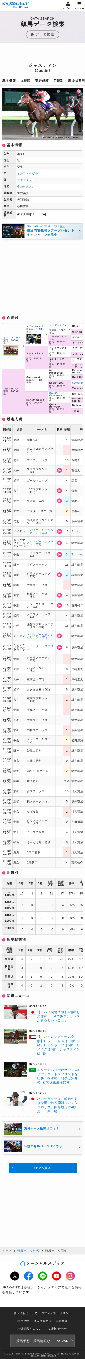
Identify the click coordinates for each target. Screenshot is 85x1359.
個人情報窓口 (42, 1321)
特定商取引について (31, 1328)
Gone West (25, 186)
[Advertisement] (43, 54)
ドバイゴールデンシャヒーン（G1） (40, 531)
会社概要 (62, 1321)
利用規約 (23, 1321)
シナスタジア (26, 180)
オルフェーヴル (27, 173)
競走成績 (42, 80)
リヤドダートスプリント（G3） (40, 543)
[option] (42, 114)
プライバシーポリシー (56, 1313)
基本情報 (9, 80)
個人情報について (25, 1313)
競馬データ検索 (28, 1250)
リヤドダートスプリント (40, 647)
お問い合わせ (58, 1328)
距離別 (58, 80)
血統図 (25, 80)
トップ (7, 1250)
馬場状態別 (76, 80)
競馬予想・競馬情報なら (42, 1341)
